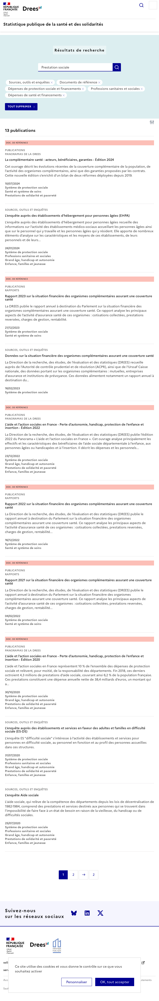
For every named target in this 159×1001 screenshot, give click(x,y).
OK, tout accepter (114, 981)
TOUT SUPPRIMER (19, 106)
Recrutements (143, 980)
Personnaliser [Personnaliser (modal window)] (76, 981)
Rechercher (141, 5)
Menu (153, 5)
